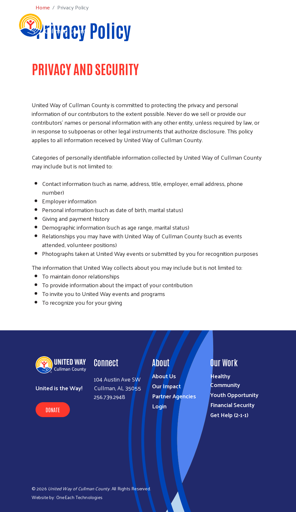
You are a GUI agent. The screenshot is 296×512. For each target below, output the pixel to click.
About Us (164, 376)
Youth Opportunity (234, 395)
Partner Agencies (174, 396)
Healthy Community (225, 380)
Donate (53, 409)
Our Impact (166, 386)
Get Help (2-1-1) (229, 415)
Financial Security (232, 405)
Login (159, 406)
